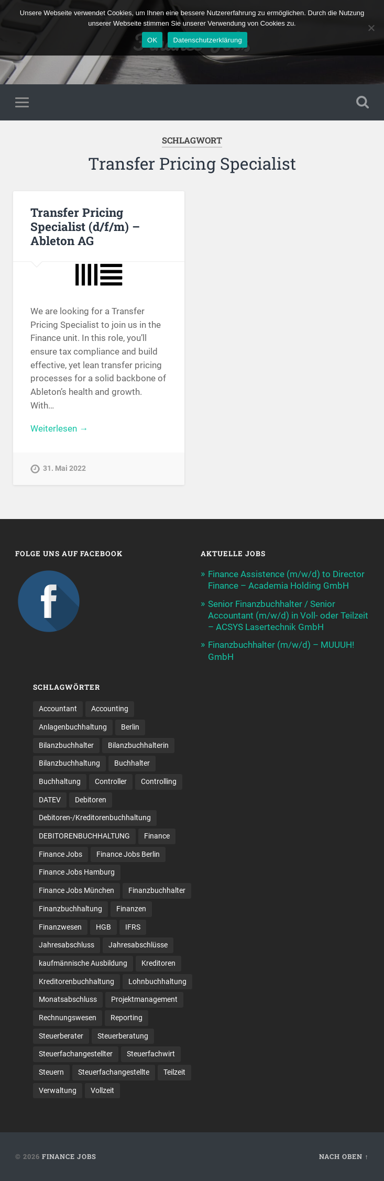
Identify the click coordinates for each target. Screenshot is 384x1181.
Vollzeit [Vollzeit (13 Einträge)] (102, 1090)
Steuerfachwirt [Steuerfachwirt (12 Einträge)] (151, 1054)
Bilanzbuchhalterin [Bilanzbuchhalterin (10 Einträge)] (138, 745)
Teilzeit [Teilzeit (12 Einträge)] (174, 1072)
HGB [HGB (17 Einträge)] (103, 927)
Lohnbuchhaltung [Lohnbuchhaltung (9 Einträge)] (157, 981)
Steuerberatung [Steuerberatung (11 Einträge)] (122, 1036)
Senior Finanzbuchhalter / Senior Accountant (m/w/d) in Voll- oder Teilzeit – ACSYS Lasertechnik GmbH (288, 615)
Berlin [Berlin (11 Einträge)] (130, 727)
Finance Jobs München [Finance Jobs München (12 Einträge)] (76, 890)
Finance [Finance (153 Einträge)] (157, 836)
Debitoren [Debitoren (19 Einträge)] (90, 800)
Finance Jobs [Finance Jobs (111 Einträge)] (60, 854)
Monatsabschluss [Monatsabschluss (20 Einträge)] (68, 999)
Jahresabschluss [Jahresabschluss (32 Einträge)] (66, 945)
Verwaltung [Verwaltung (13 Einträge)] (57, 1090)
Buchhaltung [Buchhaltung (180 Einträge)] (60, 781)
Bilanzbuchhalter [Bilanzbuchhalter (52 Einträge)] (66, 745)
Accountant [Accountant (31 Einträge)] (58, 708)
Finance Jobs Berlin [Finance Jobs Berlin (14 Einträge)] (128, 854)
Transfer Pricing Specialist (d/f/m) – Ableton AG (85, 226)
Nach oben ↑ (343, 1156)
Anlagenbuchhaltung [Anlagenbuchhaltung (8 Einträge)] (73, 727)
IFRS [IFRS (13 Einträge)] (132, 927)
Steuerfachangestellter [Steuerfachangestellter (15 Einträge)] (76, 1054)
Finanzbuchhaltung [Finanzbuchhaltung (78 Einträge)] (70, 908)
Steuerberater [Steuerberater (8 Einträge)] (61, 1036)
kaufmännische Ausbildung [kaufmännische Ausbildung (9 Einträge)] (83, 963)
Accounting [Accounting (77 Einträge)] (109, 708)
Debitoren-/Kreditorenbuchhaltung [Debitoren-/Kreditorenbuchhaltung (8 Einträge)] (95, 817)
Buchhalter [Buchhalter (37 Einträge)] (132, 763)
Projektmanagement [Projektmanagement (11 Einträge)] (144, 999)
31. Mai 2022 (64, 468)
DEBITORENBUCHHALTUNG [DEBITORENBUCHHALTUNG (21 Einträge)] (84, 836)
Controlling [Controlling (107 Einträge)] (159, 781)
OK (152, 40)
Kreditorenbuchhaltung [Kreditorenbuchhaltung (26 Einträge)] (76, 981)
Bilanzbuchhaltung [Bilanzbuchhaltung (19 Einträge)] (69, 763)
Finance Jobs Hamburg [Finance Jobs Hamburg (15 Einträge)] (77, 872)
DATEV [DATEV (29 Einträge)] (50, 800)
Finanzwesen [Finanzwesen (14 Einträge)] (60, 927)
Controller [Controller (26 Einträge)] (111, 781)
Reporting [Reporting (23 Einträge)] (126, 1017)
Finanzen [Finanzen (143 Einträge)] (131, 908)
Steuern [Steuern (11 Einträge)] (51, 1072)
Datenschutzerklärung (207, 40)
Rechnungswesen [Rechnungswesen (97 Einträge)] (67, 1017)
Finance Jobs (69, 1156)
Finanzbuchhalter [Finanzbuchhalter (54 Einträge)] (156, 890)
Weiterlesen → (59, 428)
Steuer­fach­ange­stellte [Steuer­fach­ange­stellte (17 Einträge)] (113, 1072)
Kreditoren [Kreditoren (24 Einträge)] (158, 963)
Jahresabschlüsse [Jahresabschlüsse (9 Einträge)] (138, 945)
